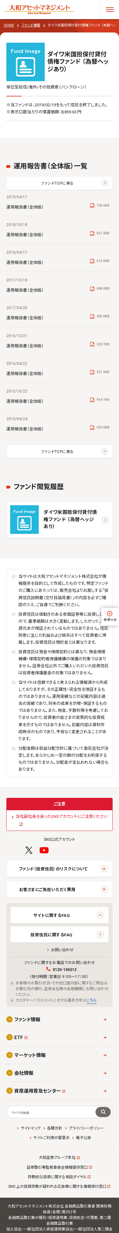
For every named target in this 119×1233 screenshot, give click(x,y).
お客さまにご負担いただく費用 (47, 889)
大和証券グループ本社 (57, 1157)
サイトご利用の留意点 (51, 1138)
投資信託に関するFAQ (51, 934)
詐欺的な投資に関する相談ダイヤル (57, 1177)
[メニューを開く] (109, 9)
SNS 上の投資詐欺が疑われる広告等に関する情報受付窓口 (57, 1186)
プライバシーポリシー (86, 1128)
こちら (91, 1000)
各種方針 (54, 1128)
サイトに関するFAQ (51, 915)
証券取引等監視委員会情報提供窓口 (57, 1167)
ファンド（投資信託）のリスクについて (53, 869)
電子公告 (83, 1138)
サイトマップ (31, 1128)
